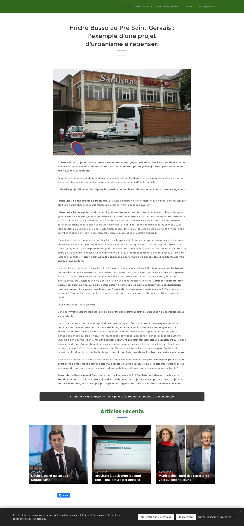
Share (63, 495)
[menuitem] (127, 6)
